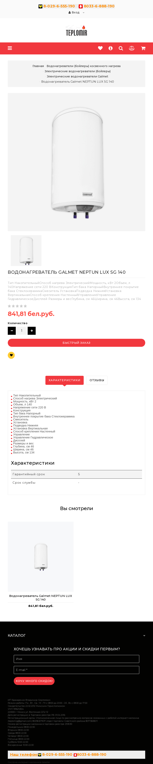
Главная (38, 66)
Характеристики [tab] (64, 380)
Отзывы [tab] (97, 380)
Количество (17, 323)
